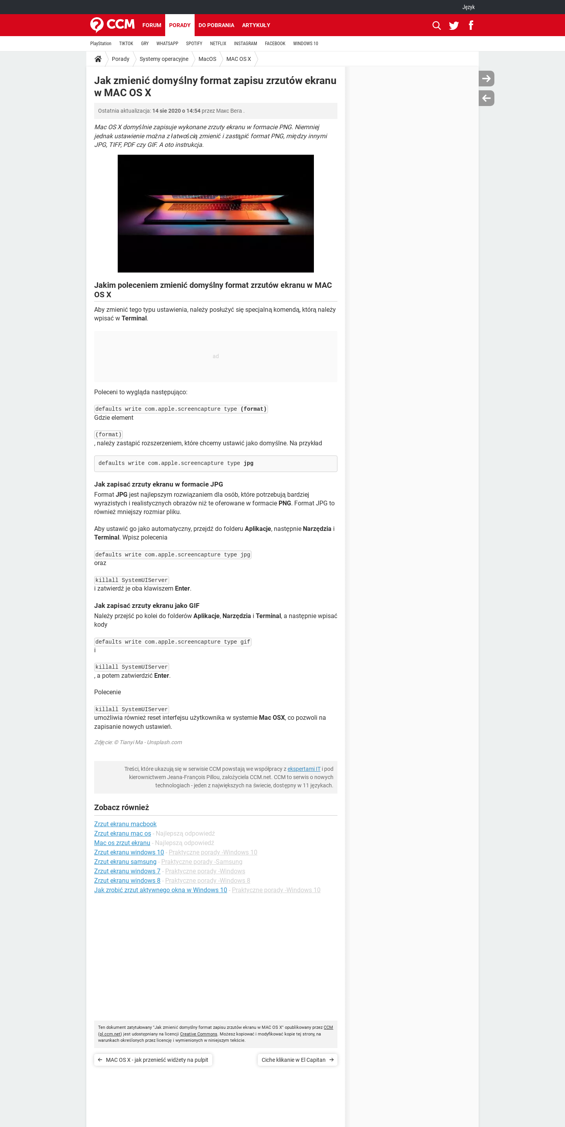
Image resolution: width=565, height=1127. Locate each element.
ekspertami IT (304, 769)
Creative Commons (198, 1034)
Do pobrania (216, 25)
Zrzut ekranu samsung (125, 861)
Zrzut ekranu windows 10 (129, 852)
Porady (180, 25)
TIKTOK (126, 43)
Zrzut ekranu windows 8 (127, 880)
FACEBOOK (275, 43)
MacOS (207, 59)
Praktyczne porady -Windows (205, 871)
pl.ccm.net (110, 1034)
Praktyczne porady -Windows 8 (207, 880)
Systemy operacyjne (164, 59)
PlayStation (100, 43)
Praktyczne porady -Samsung (201, 861)
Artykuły (256, 25)
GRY (144, 43)
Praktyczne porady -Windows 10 (213, 852)
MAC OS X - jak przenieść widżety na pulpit (157, 1060)
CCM (328, 1027)
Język (468, 7)
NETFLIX (218, 43)
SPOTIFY (194, 43)
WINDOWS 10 (305, 43)
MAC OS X (238, 59)
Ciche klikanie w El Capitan (294, 1060)
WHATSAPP (167, 43)
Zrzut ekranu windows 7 (127, 871)
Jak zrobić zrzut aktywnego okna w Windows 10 (160, 890)
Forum (151, 25)
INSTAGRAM (245, 43)
